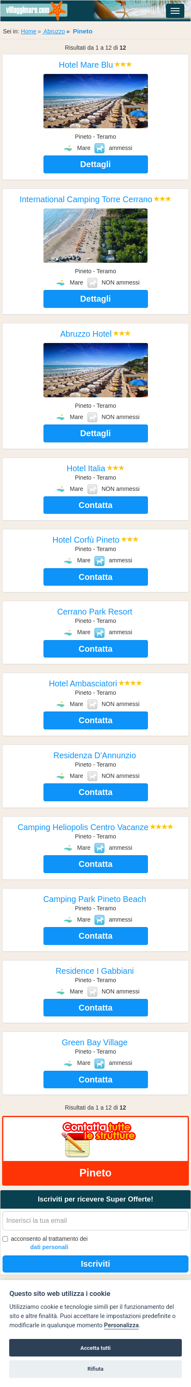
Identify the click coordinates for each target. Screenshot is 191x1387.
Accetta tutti (95, 1348)
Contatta (95, 505)
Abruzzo (53, 31)
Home (28, 31)
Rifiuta (95, 1369)
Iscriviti (95, 1263)
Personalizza (121, 1325)
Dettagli (95, 164)
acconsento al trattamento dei (45, 1243)
